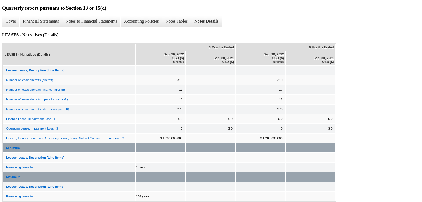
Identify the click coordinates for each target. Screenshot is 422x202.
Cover (11, 21)
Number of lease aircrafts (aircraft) (29, 80)
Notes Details (206, 21)
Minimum (13, 147)
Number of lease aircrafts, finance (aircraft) (35, 89)
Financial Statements (41, 21)
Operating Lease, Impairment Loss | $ (32, 128)
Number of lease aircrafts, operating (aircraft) (37, 99)
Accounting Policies (141, 21)
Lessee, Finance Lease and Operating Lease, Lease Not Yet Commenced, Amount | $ (65, 138)
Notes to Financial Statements (91, 21)
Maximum (13, 177)
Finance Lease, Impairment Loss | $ (30, 118)
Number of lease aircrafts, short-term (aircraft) (37, 109)
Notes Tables (177, 21)
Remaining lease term (21, 167)
